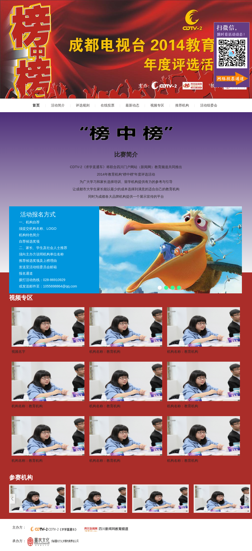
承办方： (19, 541)
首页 (36, 105)
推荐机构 (182, 105)
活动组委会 (208, 105)
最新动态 (132, 105)
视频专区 (157, 105)
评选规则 (83, 105)
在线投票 (107, 105)
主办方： (19, 527)
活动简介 (58, 105)
